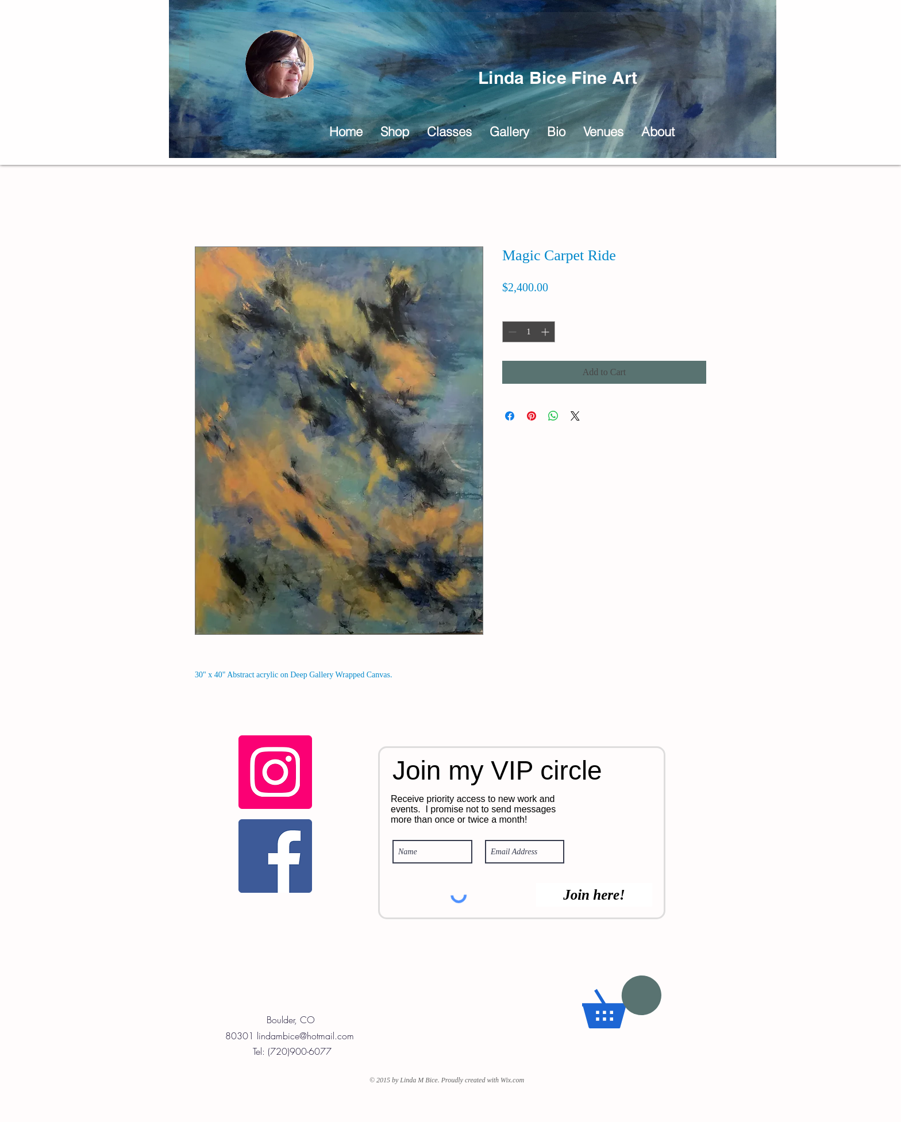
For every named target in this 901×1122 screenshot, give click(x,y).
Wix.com (512, 1080)
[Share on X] (575, 416)
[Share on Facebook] (510, 416)
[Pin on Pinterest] (531, 416)
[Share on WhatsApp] (553, 416)
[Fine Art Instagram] (275, 772)
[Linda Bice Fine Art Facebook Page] (275, 856)
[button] (509, 132)
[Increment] (546, 332)
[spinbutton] (528, 332)
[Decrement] (511, 332)
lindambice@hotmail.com (305, 1036)
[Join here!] (594, 895)
